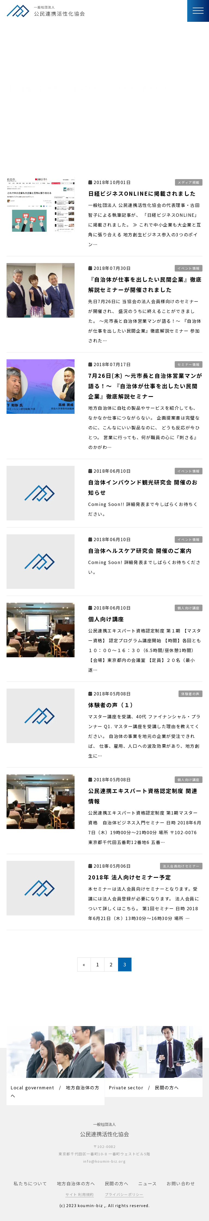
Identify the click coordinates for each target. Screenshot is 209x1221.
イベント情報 (188, 268)
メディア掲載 (189, 182)
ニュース (147, 1183)
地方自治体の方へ (76, 1183)
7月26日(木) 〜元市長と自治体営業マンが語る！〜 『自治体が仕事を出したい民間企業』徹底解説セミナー (145, 386)
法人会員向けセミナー (181, 866)
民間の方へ (117, 1183)
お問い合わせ (181, 1183)
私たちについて (30, 1183)
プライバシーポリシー (124, 1194)
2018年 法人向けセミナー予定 (129, 877)
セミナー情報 (188, 364)
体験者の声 (190, 693)
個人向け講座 (188, 607)
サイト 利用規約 (79, 1194)
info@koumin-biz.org (104, 1161)
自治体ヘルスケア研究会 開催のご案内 (140, 550)
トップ (13, 133)
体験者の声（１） (112, 705)
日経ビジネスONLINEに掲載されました (142, 193)
